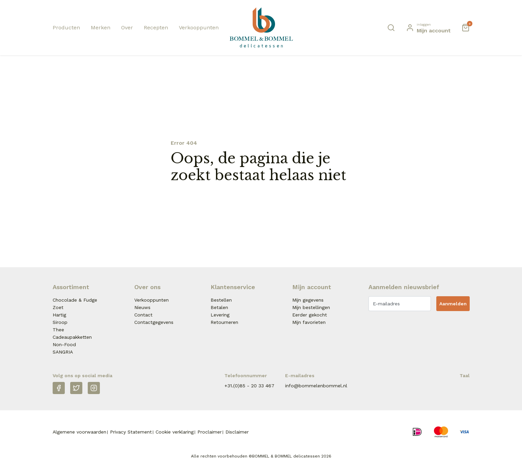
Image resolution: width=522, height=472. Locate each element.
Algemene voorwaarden (79, 432)
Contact (143, 314)
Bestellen (221, 300)
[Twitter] (76, 388)
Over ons (147, 286)
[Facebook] (59, 388)
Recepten (156, 27)
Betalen (219, 307)
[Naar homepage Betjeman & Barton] (261, 27)
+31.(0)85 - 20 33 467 (249, 385)
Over (127, 27)
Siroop (60, 322)
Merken (100, 27)
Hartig (59, 314)
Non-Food (64, 344)
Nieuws (142, 307)
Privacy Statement (131, 432)
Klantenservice (233, 286)
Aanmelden (453, 303)
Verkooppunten (199, 27)
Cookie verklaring (175, 432)
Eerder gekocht (309, 314)
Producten (66, 27)
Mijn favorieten (309, 322)
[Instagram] (94, 388)
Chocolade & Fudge (75, 300)
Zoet (58, 307)
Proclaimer (209, 432)
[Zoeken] (391, 27)
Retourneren (224, 322)
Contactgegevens (153, 322)
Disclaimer (237, 432)
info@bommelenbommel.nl (316, 385)
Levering (220, 314)
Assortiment (71, 286)
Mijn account (311, 286)
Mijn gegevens (308, 300)
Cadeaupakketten (72, 337)
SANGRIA (63, 352)
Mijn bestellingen (311, 307)
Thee (58, 329)
